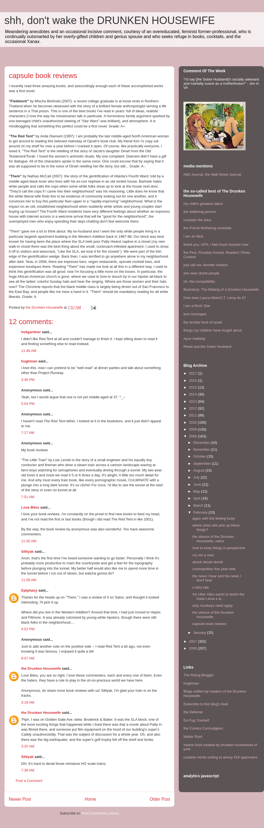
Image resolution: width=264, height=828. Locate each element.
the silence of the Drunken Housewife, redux (213, 539)
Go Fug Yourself (196, 720)
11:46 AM (28, 351)
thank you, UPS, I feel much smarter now (215, 244)
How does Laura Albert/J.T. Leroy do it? (214, 298)
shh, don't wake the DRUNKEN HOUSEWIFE (109, 20)
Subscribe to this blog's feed (205, 704)
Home (90, 799)
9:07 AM (27, 658)
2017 (193, 373)
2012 (193, 408)
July (197, 477)
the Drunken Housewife (41, 668)
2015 (193, 387)
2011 (193, 415)
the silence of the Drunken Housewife (213, 614)
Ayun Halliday (194, 338)
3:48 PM (27, 380)
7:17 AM (27, 433)
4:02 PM (27, 629)
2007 (193, 641)
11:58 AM (28, 580)
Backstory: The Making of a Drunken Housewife (221, 289)
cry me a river (203, 555)
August (199, 470)
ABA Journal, (193, 174)
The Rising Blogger (198, 675)
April (197, 498)
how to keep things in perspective (218, 548)
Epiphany (29, 590)
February (201, 512)
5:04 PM (27, 404)
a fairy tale (200, 587)
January (200, 633)
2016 (193, 380)
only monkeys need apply (212, 605)
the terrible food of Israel (202, 322)
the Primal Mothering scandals (207, 228)
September (202, 463)
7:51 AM (27, 497)
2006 (193, 648)
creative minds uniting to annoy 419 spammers (220, 757)
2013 (193, 401)
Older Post (160, 799)
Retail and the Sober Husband (207, 346)
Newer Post (20, 799)
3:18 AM (27, 702)
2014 (193, 394)
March (198, 505)
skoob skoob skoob (207, 562)
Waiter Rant (192, 736)
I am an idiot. (193, 236)
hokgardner (31, 332)
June (197, 484)
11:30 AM (28, 541)
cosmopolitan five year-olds (214, 569)
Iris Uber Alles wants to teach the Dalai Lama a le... (218, 596)
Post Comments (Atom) (100, 813)
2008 (193, 436)
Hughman (191, 683)
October (200, 456)
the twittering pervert (199, 212)
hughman (29, 361)
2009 (193, 429)
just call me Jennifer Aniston (205, 265)
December (202, 442)
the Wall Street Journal (223, 174)
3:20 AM (27, 746)
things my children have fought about (212, 330)
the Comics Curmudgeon (203, 728)
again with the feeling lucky (213, 518)
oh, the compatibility (199, 281)
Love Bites (30, 507)
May (197, 491)
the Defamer (193, 712)
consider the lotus (197, 220)
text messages (195, 314)
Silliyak (27, 551)
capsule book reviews (209, 624)
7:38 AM (27, 770)
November (202, 449)
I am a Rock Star (196, 306)
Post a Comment (29, 781)
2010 (193, 422)
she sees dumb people (201, 273)
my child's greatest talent (203, 204)
